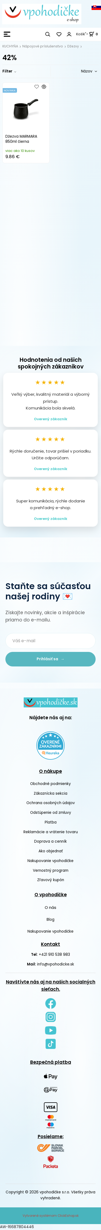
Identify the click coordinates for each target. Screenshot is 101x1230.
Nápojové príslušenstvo (42, 46)
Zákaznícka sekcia (50, 793)
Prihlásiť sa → (50, 659)
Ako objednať (51, 851)
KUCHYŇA (10, 46)
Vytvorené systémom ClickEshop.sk (51, 1216)
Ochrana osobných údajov (50, 802)
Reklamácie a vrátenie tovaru (50, 832)
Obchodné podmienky (50, 783)
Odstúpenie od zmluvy (50, 812)
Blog (50, 919)
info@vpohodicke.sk (55, 964)
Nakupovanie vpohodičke (50, 860)
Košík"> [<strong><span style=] (87, 34)
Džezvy (73, 46)
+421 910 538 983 (54, 954)
